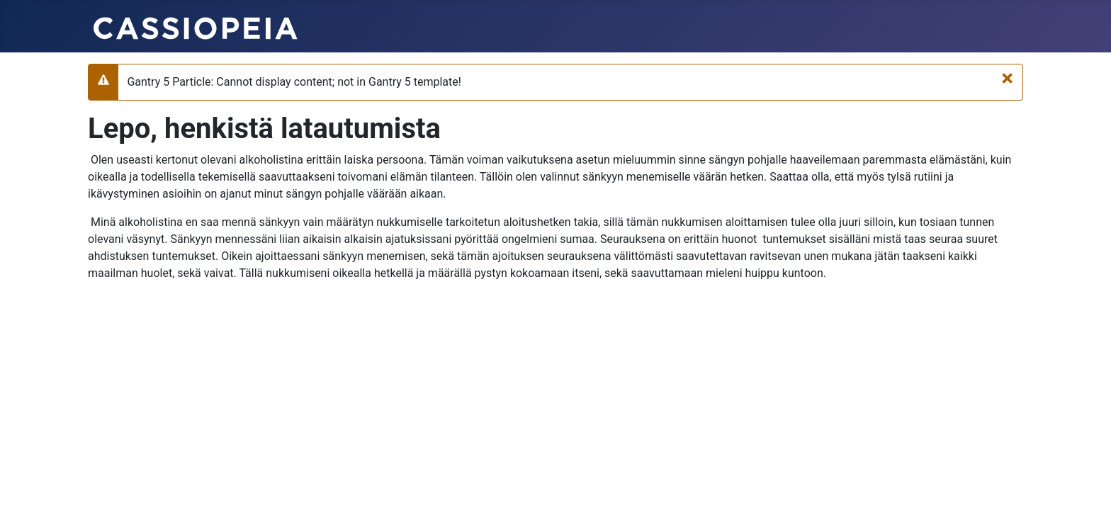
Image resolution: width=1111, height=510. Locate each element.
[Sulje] (1007, 77)
